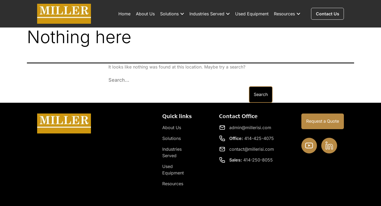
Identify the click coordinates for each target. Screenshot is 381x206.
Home (124, 13)
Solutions (171, 13)
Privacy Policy (300, 197)
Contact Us (332, 197)
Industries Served (209, 13)
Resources (286, 13)
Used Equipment (251, 13)
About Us (144, 13)
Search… (118, 80)
